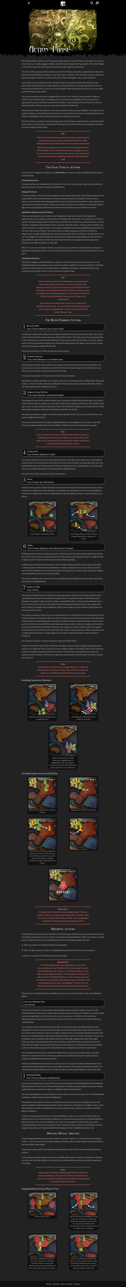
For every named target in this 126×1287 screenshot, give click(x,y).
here (63, 187)
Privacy (77, 1284)
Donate (56, 1284)
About (48, 1284)
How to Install (66, 1284)
